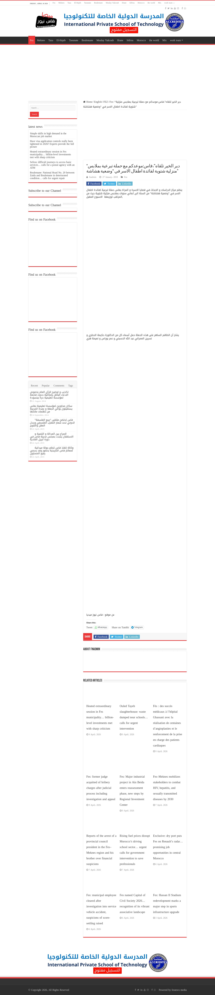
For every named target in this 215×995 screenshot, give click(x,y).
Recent (34, 385)
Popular (46, 385)
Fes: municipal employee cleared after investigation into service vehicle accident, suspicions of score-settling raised (101, 909)
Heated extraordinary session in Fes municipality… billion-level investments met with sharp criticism (100, 717)
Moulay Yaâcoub (112, 3)
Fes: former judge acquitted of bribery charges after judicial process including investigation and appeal (100, 788)
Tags (70, 385)
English (98, 101)
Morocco (141, 3)
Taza (69, 3)
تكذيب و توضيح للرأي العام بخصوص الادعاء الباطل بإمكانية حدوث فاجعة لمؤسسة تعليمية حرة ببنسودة (49, 395)
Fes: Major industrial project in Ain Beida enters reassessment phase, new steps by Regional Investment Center (132, 791)
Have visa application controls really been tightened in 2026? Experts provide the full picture (52, 144)
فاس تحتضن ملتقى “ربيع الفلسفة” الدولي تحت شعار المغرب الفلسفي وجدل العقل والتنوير (52, 422)
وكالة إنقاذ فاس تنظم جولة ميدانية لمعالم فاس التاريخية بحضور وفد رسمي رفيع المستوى (51, 450)
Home (87, 101)
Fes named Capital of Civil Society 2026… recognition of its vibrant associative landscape (134, 903)
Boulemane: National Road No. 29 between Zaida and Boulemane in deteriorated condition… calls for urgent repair (52, 175)
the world (151, 3)
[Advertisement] (107, 71)
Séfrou (132, 3)
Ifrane (124, 3)
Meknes (61, 3)
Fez (54, 3)
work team (168, 3)
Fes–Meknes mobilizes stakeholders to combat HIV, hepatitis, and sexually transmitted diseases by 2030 (167, 788)
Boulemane (98, 3)
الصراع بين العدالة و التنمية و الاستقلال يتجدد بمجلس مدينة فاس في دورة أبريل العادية (51, 436)
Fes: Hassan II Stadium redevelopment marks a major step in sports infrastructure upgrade (167, 903)
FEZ (105, 101)
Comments (58, 385)
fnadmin (92, 177)
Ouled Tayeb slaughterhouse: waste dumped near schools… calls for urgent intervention (134, 717)
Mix (159, 3)
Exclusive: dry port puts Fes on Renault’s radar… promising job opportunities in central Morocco (168, 847)
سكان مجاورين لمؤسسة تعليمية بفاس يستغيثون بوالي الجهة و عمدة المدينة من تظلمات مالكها (51, 409)
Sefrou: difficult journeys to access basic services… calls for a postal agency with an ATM (52, 165)
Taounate (87, 3)
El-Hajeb (77, 3)
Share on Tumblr (120, 627)
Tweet (89, 627)
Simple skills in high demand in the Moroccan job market (48, 135)
